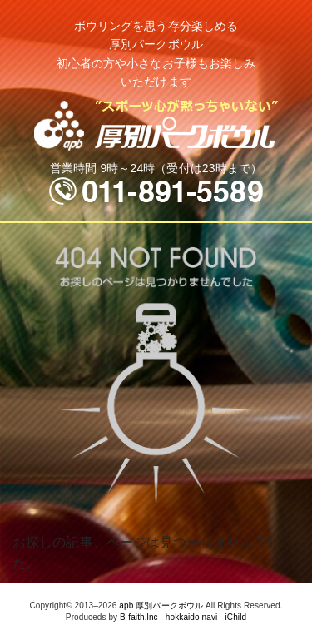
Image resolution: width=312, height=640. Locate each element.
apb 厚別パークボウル (161, 605)
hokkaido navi (191, 617)
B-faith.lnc (139, 617)
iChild (236, 617)
